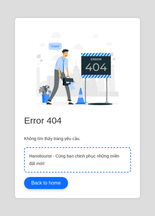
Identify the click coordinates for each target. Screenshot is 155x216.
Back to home (46, 182)
